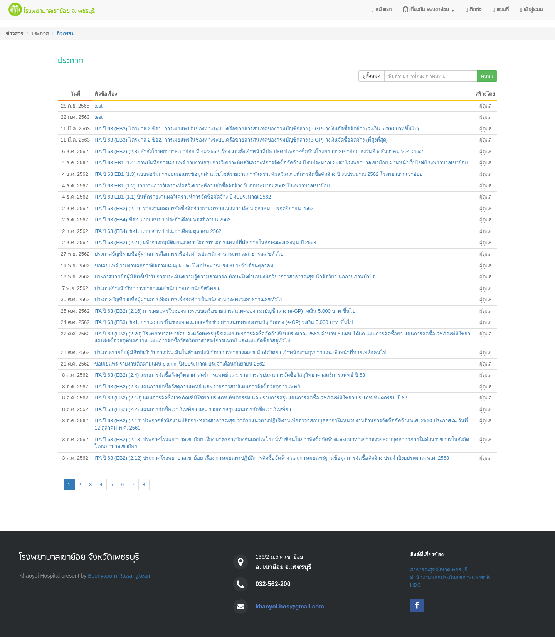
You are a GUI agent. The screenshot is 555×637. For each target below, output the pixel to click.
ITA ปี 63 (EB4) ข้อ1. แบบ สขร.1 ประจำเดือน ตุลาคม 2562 (157, 231)
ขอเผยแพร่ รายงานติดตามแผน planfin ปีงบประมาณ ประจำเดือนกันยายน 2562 (179, 364)
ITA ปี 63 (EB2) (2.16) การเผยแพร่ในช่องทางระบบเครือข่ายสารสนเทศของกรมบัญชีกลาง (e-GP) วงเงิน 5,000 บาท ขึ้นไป (224, 311)
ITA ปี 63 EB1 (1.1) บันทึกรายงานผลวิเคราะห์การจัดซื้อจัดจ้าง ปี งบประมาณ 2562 (182, 197)
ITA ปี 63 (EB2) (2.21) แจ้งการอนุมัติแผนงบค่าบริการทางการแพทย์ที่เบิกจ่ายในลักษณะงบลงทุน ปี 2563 (205, 242)
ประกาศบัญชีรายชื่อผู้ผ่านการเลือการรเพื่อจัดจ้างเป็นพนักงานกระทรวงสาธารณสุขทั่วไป (188, 254)
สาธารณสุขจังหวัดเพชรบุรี (438, 570)
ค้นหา (487, 76)
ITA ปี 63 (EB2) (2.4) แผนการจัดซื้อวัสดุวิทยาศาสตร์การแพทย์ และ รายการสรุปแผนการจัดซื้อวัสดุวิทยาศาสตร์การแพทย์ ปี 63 (229, 375)
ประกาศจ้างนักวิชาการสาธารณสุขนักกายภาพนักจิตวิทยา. (157, 288)
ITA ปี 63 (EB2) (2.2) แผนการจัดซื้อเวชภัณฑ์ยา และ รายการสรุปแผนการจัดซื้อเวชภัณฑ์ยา (192, 409)
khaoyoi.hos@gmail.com (292, 606)
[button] (428, 10)
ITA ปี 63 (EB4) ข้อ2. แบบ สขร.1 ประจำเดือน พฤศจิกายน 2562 (162, 219)
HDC (415, 585)
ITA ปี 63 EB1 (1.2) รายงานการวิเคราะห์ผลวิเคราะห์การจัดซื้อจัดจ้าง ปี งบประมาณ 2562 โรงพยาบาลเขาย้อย (212, 186)
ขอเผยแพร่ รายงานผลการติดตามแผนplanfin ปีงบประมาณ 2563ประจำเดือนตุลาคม (184, 265)
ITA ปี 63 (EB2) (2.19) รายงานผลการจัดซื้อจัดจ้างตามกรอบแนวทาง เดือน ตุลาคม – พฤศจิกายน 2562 (203, 208)
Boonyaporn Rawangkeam (119, 576)
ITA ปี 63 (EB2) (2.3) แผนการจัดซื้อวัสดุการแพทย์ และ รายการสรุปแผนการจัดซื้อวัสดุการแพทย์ (197, 386)
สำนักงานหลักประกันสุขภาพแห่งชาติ (450, 577)
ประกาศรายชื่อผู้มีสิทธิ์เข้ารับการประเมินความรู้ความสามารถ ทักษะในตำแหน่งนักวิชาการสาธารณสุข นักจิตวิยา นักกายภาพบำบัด (234, 277)
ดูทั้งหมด (371, 76)
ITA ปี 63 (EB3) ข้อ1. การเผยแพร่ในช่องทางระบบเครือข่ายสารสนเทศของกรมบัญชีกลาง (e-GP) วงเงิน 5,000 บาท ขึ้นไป (223, 322)
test (98, 106)
